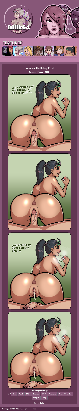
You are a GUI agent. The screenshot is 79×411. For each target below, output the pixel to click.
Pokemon (52, 394)
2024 (28, 394)
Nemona (36, 394)
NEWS (65, 9)
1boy (14, 394)
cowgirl (36, 398)
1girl (21, 394)
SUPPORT (67, 29)
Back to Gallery (39, 403)
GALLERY (67, 24)
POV (44, 394)
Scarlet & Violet (65, 394)
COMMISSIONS (70, 19)
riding (44, 398)
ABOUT (66, 14)
